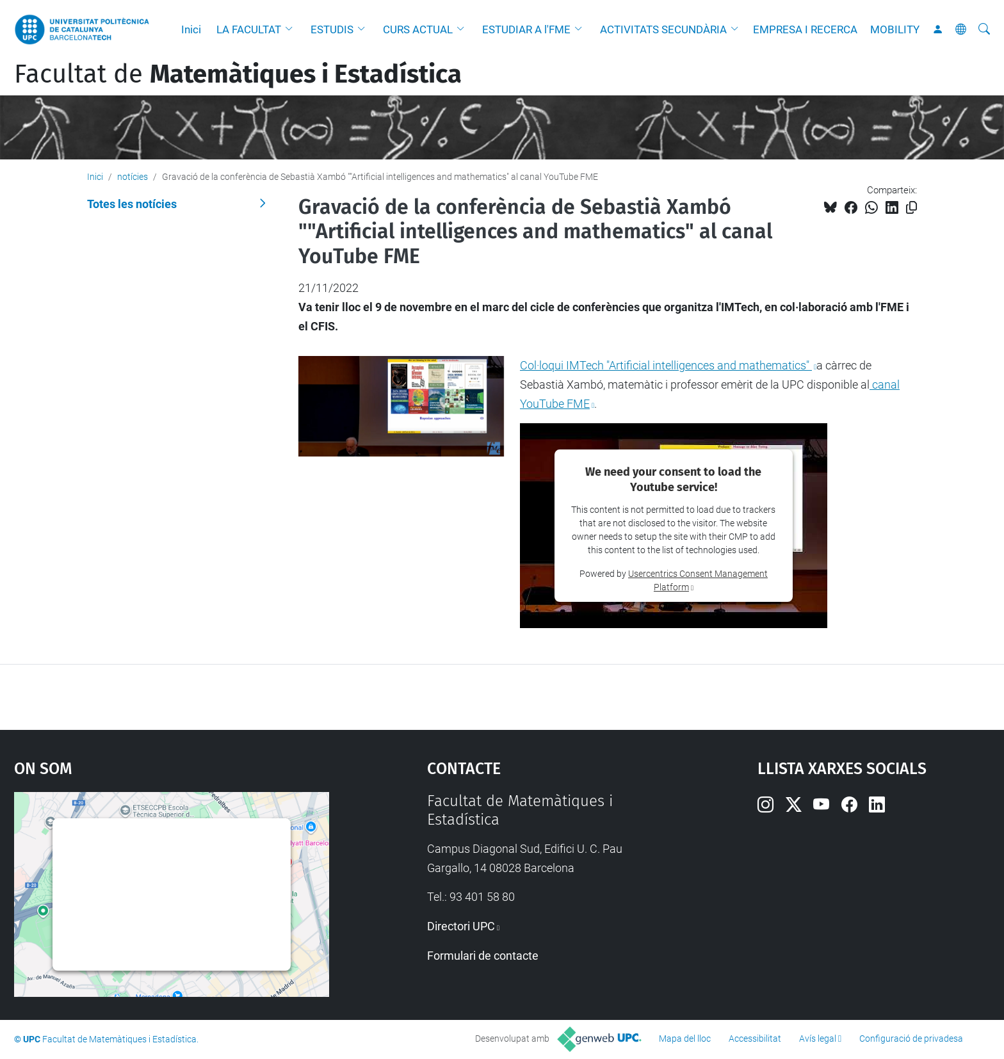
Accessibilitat (755, 1038)
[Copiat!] (911, 207)
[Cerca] (984, 29)
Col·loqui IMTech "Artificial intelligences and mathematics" (666, 365)
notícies (132, 177)
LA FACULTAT (248, 29)
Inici (191, 29)
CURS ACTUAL (418, 29)
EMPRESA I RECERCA (805, 29)
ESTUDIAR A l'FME (526, 29)
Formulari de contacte (482, 955)
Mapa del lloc (685, 1038)
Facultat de (238, 74)
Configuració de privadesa (911, 1038)
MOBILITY (894, 29)
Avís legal (817, 1038)
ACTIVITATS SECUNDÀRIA (663, 29)
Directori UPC (461, 926)
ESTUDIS (332, 29)
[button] (292, 29)
